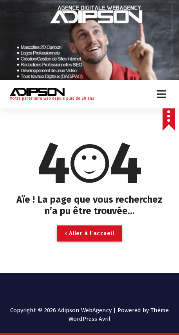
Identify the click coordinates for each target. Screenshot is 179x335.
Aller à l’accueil (89, 233)
